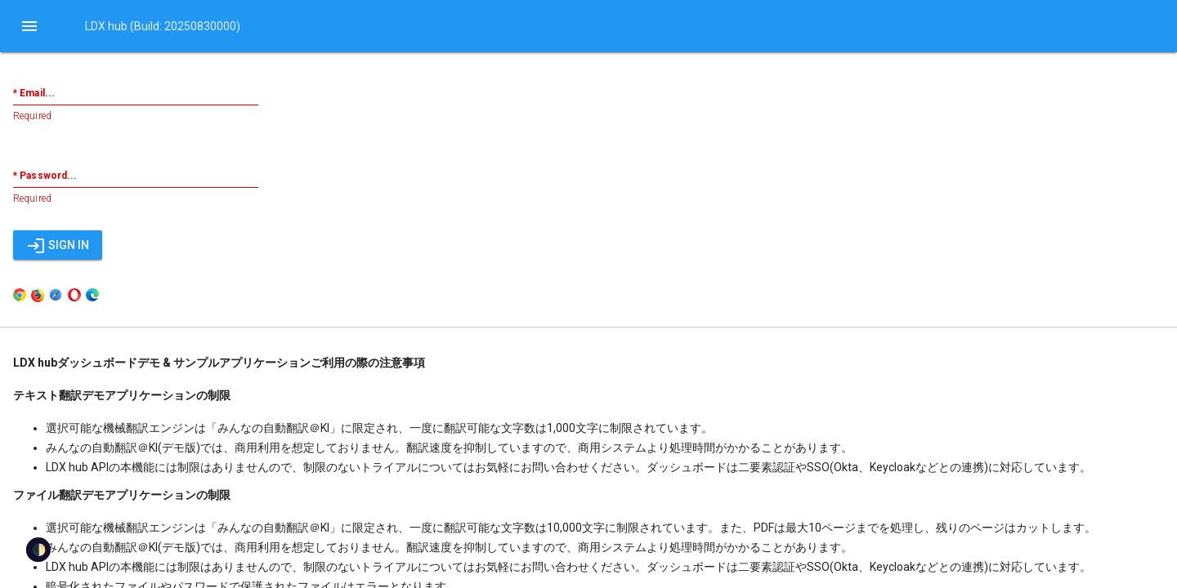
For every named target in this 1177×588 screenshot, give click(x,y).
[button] (29, 26)
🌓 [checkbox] (39, 549)
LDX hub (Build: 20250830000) (162, 26)
